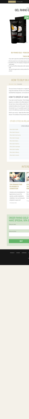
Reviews (18, 252)
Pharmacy (12, 252)
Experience (24, 252)
